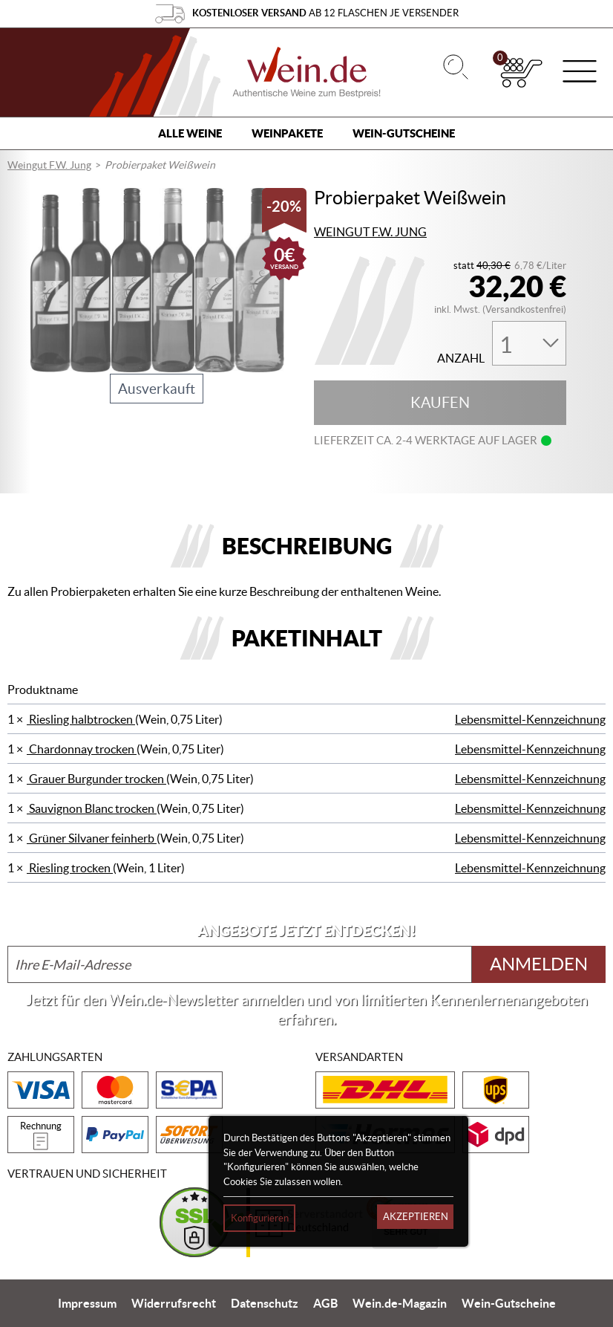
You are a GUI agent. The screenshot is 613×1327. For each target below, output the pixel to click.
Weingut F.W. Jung (49, 165)
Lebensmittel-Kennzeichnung (530, 719)
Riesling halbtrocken (81, 719)
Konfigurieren (260, 1218)
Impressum (87, 1303)
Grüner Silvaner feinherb (92, 838)
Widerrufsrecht (173, 1303)
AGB (325, 1303)
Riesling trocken (70, 868)
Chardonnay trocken (82, 749)
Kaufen (440, 403)
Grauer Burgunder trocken (96, 778)
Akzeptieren (415, 1216)
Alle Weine (190, 133)
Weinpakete (287, 133)
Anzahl (461, 358)
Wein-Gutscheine (404, 133)
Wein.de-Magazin (400, 1303)
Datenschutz (264, 1303)
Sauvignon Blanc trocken (92, 808)
